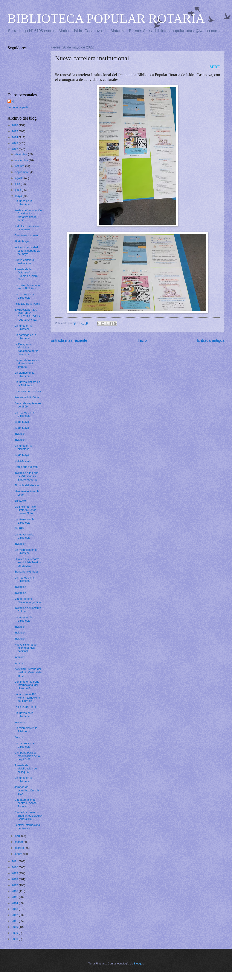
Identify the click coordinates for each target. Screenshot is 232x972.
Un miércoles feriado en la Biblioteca (27, 287)
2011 (15, 921)
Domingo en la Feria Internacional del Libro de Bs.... (26, 685)
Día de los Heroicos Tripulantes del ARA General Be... (28, 816)
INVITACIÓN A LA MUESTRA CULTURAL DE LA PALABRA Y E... (27, 314)
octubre (20, 166)
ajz (13, 101)
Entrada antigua (210, 340)
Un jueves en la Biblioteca (24, 536)
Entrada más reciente (68, 340)
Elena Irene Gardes (26, 571)
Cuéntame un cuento (27, 235)
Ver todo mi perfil (18, 107)
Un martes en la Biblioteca (24, 296)
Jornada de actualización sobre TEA (27, 790)
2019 (15, 873)
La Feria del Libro (25, 706)
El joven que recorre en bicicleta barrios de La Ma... (27, 562)
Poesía (18, 737)
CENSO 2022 (22, 460)
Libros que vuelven (26, 466)
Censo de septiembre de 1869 (27, 405)
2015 (15, 897)
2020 (15, 867)
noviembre (22, 160)
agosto (19, 178)
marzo (19, 841)
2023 (15, 143)
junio (18, 190)
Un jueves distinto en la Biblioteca (27, 383)
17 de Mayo (21, 427)
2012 (15, 915)
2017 (15, 885)
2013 (15, 909)
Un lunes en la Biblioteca (23, 202)
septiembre (22, 172)
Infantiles (20, 657)
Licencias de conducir (27, 391)
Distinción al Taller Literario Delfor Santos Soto (25, 510)
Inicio (142, 340)
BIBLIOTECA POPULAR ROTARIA (106, 18)
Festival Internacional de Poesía (27, 826)
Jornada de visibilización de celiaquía (25, 769)
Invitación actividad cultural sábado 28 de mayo (27, 251)
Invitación (20, 433)
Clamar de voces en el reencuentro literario (26, 363)
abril (18, 836)
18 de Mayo (21, 421)
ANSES (19, 528)
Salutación (20, 500)
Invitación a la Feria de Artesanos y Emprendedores (26, 476)
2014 (15, 903)
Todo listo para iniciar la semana (27, 228)
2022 (15, 149)
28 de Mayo (21, 241)
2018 (15, 879)
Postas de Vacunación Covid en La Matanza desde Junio (28, 215)
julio (18, 184)
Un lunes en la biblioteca (23, 447)
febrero (19, 847)
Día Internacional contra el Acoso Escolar (25, 803)
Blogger (138, 963)
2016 (15, 891)
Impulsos (20, 663)
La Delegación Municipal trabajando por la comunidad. (26, 349)
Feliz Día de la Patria (27, 303)
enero (19, 853)
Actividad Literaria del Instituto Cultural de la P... (27, 672)
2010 (15, 926)
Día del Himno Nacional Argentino (27, 600)
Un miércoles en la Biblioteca (25, 551)
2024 (15, 137)
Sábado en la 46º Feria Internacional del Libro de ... (27, 697)
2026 (15, 125)
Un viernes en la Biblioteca (24, 374)
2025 (15, 131)
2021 (15, 861)
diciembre (21, 154)
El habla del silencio (26, 485)
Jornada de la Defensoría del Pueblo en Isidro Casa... (26, 274)
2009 (15, 933)
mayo (19, 196)
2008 (15, 939)
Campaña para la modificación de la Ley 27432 (27, 756)
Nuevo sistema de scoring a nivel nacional (25, 648)
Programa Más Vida (26, 397)
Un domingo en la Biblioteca (25, 336)
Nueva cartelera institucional (24, 261)
